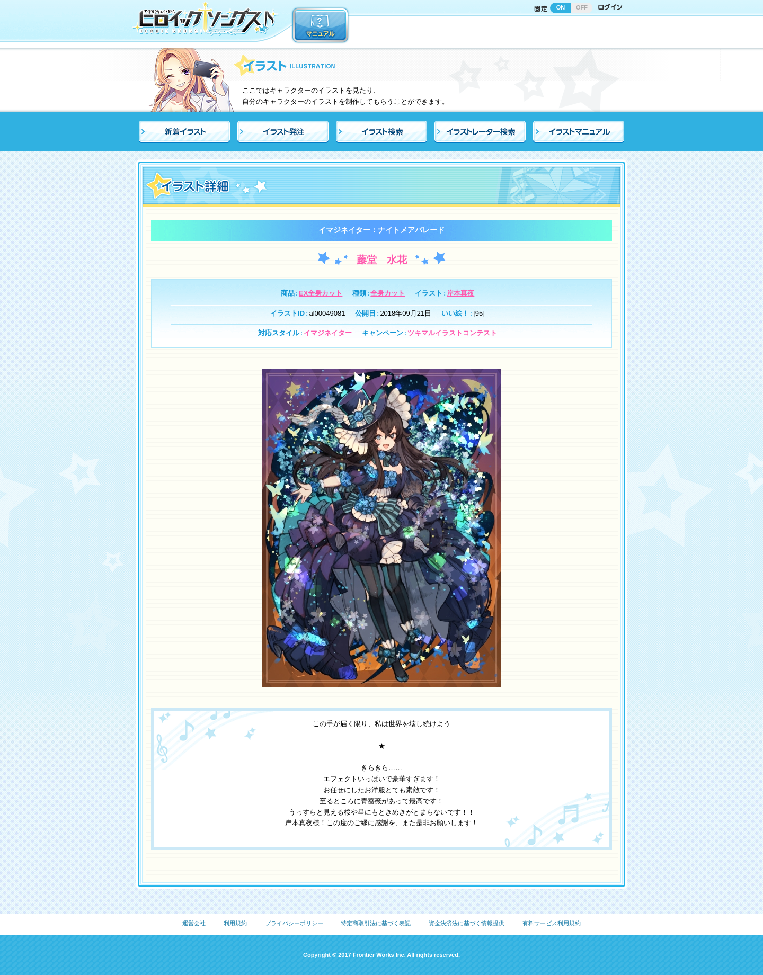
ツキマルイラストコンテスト (452, 333)
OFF (582, 7)
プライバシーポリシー (294, 923)
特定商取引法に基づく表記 (376, 923)
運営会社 (194, 923)
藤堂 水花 (382, 259)
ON (560, 7)
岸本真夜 (460, 293)
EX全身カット (320, 293)
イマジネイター (328, 333)
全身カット (387, 293)
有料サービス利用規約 (551, 923)
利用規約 (235, 923)
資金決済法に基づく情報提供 (466, 923)
